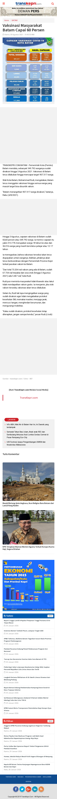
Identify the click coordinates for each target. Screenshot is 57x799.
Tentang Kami (11, 777)
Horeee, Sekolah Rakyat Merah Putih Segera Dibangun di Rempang (28, 756)
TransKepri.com (29, 397)
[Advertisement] (28, 135)
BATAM (14, 20)
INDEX (50, 616)
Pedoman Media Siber (33, 777)
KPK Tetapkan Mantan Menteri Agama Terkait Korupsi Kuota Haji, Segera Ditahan (28, 548)
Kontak (28, 781)
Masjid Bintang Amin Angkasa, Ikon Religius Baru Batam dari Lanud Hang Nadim (28, 504)
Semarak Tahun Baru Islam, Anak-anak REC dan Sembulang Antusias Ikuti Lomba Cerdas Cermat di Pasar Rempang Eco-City (27, 435)
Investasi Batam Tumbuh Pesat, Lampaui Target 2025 (23, 631)
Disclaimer (47, 777)
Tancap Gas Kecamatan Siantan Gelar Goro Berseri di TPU (25, 659)
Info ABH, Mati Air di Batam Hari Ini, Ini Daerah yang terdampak (28, 425)
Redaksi (21, 777)
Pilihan (8, 721)
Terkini (8, 615)
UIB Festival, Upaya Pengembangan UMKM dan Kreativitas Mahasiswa (26, 443)
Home (6, 20)
